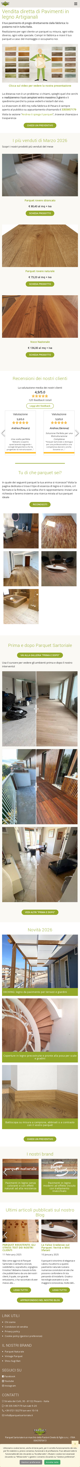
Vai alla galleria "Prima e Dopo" (40, 651)
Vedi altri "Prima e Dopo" (40, 908)
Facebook (8, 1370)
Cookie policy (12, 1330)
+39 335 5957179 (12, 1400)
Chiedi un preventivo (40, 125)
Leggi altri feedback (40, 403)
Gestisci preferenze (30, 1462)
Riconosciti (40, 501)
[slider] (36, 705)
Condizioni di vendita (16, 1321)
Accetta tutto (52, 1462)
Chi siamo (10, 1316)
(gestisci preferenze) (31, 1330)
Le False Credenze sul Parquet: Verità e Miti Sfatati (55, 1242)
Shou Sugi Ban (13, 1355)
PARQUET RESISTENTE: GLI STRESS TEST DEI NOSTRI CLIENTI (19, 1242)
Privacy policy (12, 1325)
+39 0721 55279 (12, 1404)
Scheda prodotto (40, 212)
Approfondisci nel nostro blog (40, 1294)
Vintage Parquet (14, 1350)
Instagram (9, 1380)
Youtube (8, 1375)
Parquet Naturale (14, 1345)
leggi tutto (20, 1285)
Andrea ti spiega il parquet (37, 114)
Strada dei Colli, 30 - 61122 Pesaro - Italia (25, 1395)
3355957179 (69, 109)
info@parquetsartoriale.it (17, 1409)
